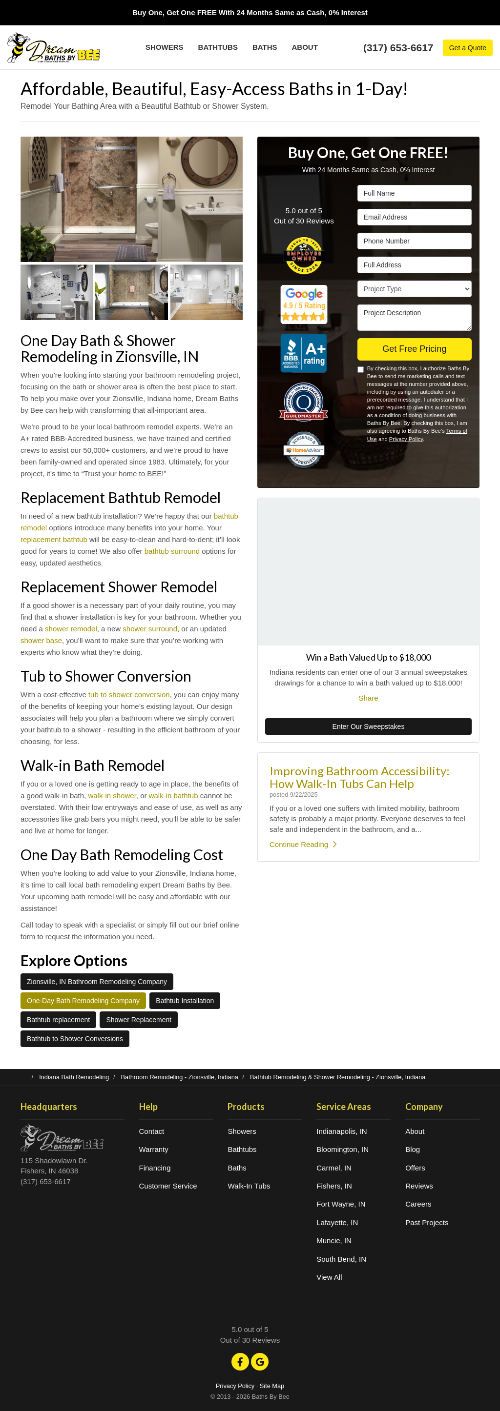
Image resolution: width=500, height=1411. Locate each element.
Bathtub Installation (185, 1001)
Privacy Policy (406, 439)
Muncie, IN (334, 1240)
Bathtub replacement (58, 1020)
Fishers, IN (334, 1186)
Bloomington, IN (342, 1149)
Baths (237, 1168)
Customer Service (168, 1186)
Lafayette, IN (337, 1222)
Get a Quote (467, 48)
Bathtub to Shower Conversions (75, 1039)
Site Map (272, 1386)
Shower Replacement (138, 1020)
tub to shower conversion (129, 694)
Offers (415, 1168)
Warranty (153, 1149)
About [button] (305, 47)
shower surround (150, 629)
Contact (152, 1131)
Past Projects (426, 1222)
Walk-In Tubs (249, 1186)
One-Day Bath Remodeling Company (83, 1001)
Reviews (419, 1186)
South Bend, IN (341, 1259)
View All (329, 1277)
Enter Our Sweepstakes (369, 726)
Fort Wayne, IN (340, 1204)
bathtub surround (172, 551)
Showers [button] (165, 47)
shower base (41, 640)
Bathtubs (242, 1149)
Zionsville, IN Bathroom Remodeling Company (97, 982)
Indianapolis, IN (341, 1131)
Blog (412, 1149)
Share (368, 698)
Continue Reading (303, 844)
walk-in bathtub (173, 795)
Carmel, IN (334, 1168)
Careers (418, 1204)
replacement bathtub (54, 539)
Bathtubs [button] (218, 47)
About (414, 1131)
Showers (242, 1131)
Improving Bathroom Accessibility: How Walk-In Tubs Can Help (360, 777)
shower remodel (71, 629)
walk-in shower (112, 795)
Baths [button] (264, 47)
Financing (155, 1168)
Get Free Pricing (414, 349)
